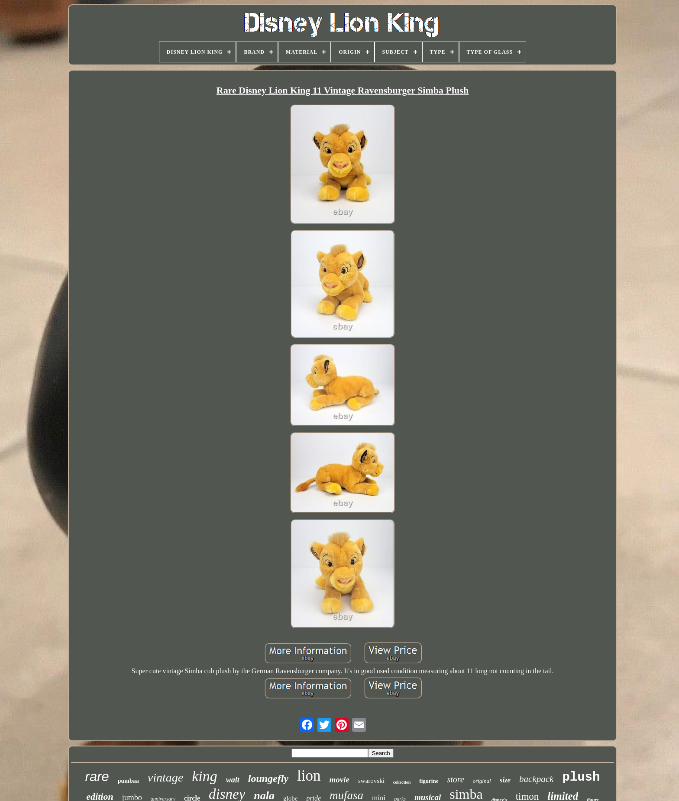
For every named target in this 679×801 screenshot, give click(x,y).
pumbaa (128, 781)
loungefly (268, 778)
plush (581, 777)
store (455, 779)
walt (232, 779)
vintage (165, 777)
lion (308, 775)
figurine (428, 781)
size (505, 780)
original (482, 781)
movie (339, 779)
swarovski (371, 780)
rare (97, 776)
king (204, 776)
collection (402, 782)
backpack (536, 779)
